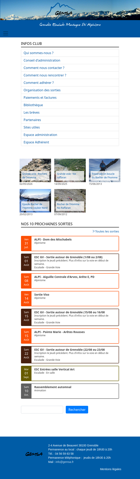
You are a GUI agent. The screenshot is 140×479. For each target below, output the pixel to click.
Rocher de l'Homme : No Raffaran (69, 206)
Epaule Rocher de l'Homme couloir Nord (35, 206)
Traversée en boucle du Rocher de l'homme (105, 175)
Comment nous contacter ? (44, 68)
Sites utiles (32, 127)
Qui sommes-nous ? (38, 53)
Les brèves (32, 112)
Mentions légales (110, 469)
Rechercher (77, 409)
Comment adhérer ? (39, 82)
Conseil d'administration (42, 60)
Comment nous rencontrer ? (45, 75)
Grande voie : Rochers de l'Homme (34, 175)
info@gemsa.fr (65, 462)
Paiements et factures (40, 97)
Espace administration (40, 135)
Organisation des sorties (42, 90)
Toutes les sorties (107, 231)
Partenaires (32, 120)
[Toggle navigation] (5, 33)
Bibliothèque (33, 105)
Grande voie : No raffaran (66, 175)
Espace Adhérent (36, 142)
